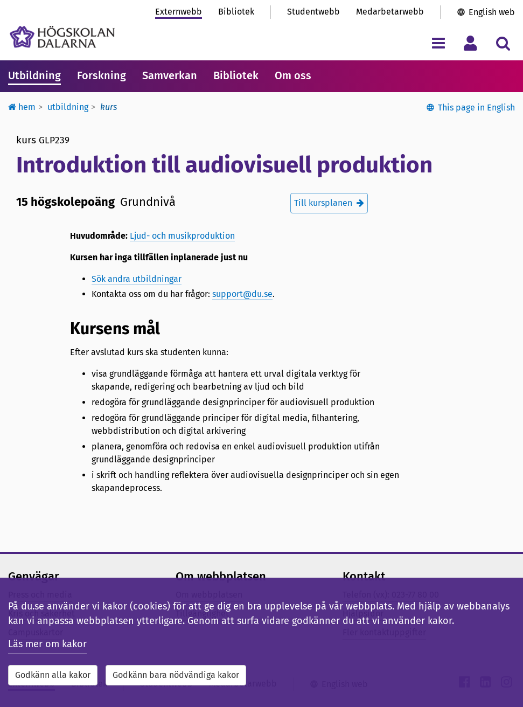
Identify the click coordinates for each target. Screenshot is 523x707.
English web (492, 12)
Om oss (293, 75)
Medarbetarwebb (390, 11)
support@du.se (242, 294)
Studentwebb (313, 11)
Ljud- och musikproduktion (182, 236)
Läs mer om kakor (47, 644)
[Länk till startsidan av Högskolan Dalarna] (62, 37)
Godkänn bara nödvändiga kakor (176, 675)
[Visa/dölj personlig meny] (470, 43)
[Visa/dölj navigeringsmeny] (438, 43)
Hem (22, 107)
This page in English (476, 107)
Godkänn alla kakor (52, 675)
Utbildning (34, 75)
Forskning (101, 75)
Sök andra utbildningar (137, 279)
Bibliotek (236, 11)
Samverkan (169, 75)
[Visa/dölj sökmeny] (503, 43)
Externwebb (178, 11)
